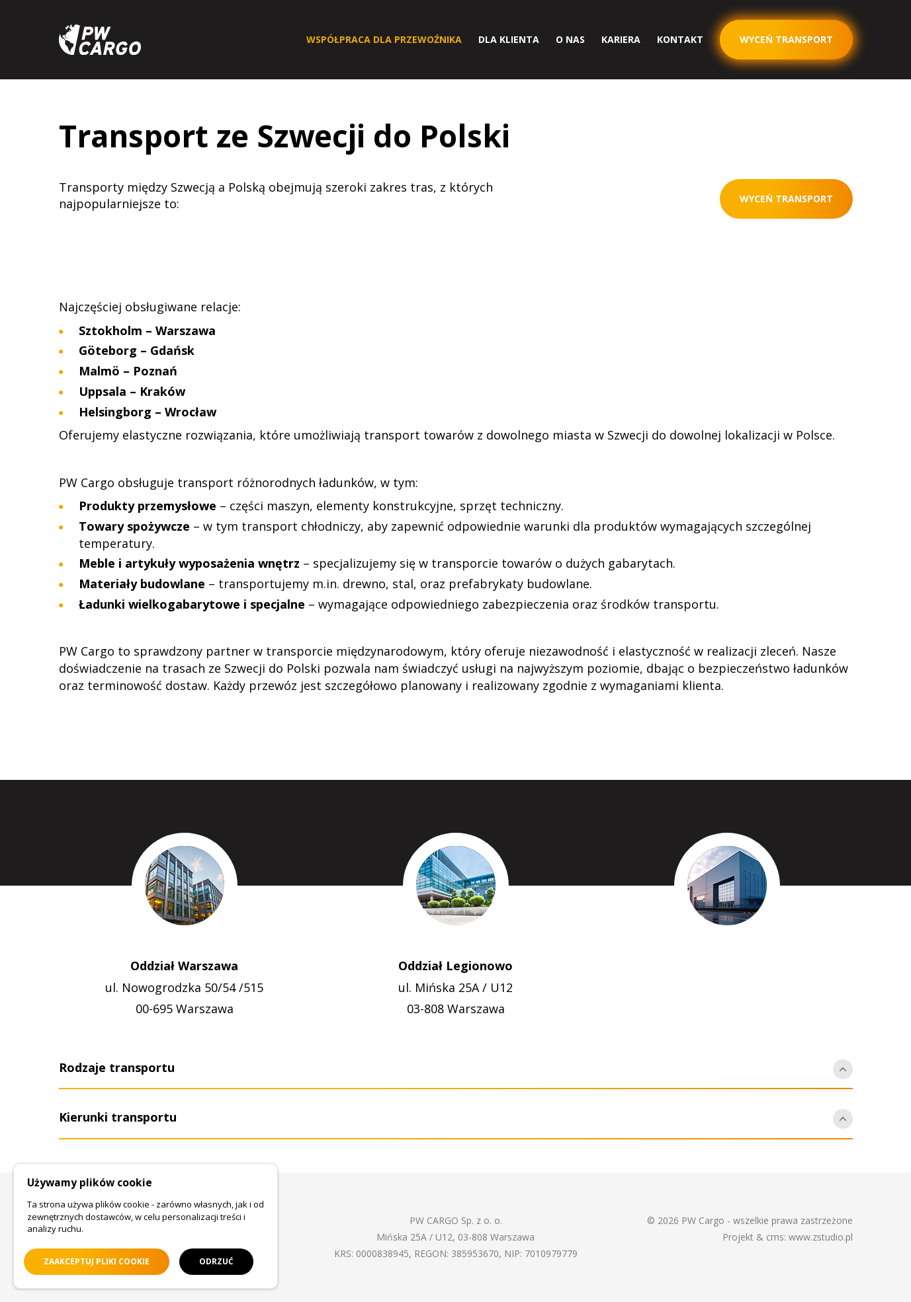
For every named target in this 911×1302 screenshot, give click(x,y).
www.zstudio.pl (821, 1237)
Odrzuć (216, 1261)
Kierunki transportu (118, 1117)
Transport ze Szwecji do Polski (284, 135)
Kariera (620, 39)
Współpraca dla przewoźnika (384, 39)
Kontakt (680, 39)
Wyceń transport (786, 198)
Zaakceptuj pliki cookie (97, 1261)
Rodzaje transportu (117, 1067)
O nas (570, 39)
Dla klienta (508, 39)
